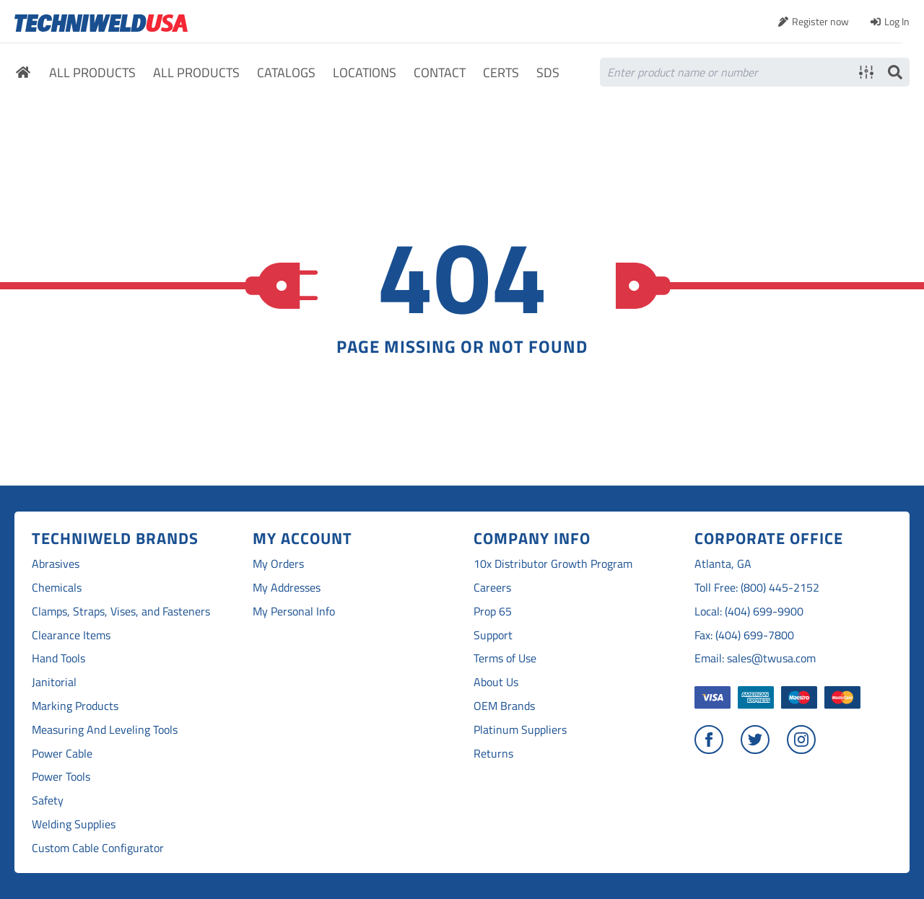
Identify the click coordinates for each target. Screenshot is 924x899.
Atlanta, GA (722, 563)
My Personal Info (294, 611)
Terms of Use (505, 658)
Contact (440, 73)
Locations (364, 73)
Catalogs (286, 73)
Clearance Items (71, 635)
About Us (496, 682)
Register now (820, 21)
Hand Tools (58, 658)
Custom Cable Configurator (98, 848)
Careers (492, 587)
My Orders (278, 563)
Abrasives (55, 563)
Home (23, 74)
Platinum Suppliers (520, 729)
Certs (501, 73)
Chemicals (57, 587)
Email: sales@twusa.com (755, 658)
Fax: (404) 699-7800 (744, 635)
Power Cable (62, 753)
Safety (48, 800)
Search (895, 72)
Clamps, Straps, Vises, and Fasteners (121, 611)
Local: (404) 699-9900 (748, 611)
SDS (547, 73)
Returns (493, 753)
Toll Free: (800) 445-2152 (756, 587)
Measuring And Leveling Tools (105, 729)
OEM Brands (504, 706)
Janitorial (54, 682)
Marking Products (75, 706)
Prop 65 (493, 611)
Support (493, 635)
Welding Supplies (74, 824)
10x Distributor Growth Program (553, 563)
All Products (92, 73)
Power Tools (61, 776)
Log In (897, 21)
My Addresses (287, 587)
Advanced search (866, 72)
